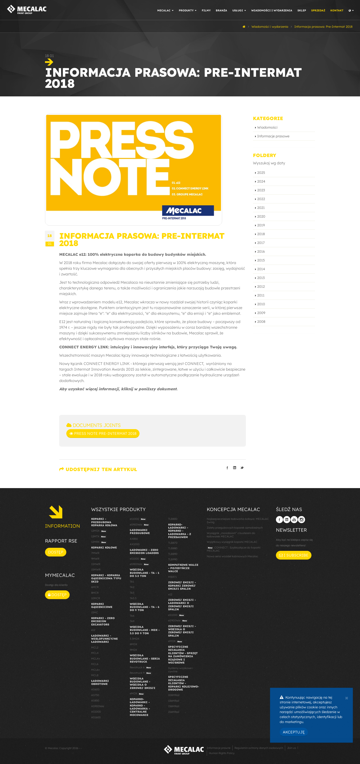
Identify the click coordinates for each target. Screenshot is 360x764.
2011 (261, 295)
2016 (261, 251)
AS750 (95, 695)
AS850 (95, 700)
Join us (291, 748)
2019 (261, 225)
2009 (261, 313)
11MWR (95, 564)
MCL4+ (95, 658)
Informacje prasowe (273, 136)
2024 (261, 181)
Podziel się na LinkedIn (234, 467)
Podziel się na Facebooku (227, 467)
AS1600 (96, 717)
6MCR (95, 587)
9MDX (133, 650)
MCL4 (95, 653)
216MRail (173, 712)
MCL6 (94, 664)
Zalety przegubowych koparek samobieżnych (235, 527)
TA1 (132, 581)
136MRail (173, 700)
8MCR (95, 592)
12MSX (99, 531)
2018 (261, 234)
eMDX (137, 694)
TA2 (132, 587)
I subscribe (293, 555)
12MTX (99, 537)
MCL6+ (95, 669)
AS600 (95, 689)
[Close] (346, 697)
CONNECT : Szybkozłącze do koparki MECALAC (234, 549)
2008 (261, 321)
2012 (261, 286)
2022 (261, 199)
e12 (93, 630)
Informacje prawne (218, 748)
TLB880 (172, 548)
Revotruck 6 (141, 668)
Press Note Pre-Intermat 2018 (102, 433)
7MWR (95, 553)
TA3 (132, 592)
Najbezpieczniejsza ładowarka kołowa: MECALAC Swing (238, 520)
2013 (261, 278)
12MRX (99, 542)
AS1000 (96, 711)
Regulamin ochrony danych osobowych (258, 748)
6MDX (133, 644)
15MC (94, 612)
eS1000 (138, 519)
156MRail (173, 706)
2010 (261, 304)
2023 (261, 190)
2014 (261, 269)
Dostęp (55, 552)
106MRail (174, 695)
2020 (261, 216)
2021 (261, 208)
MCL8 (94, 675)
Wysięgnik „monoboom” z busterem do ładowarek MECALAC (231, 534)
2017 (261, 243)
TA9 (132, 621)
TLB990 (172, 559)
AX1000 (135, 544)
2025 (261, 173)
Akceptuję (294, 732)
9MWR (95, 558)
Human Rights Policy (221, 753)
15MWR (95, 569)
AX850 (134, 538)
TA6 (132, 615)
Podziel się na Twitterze (242, 467)
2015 (261, 260)
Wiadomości (267, 127)
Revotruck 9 (141, 673)
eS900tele (140, 525)
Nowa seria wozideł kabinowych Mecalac (232, 556)
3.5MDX (134, 638)
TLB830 (172, 519)
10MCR (95, 598)
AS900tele (97, 706)
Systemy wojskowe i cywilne (180, 669)
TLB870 (172, 542)
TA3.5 (133, 598)
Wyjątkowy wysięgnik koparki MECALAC (232, 542)
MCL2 (94, 647)
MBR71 (172, 577)
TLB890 (172, 554)
